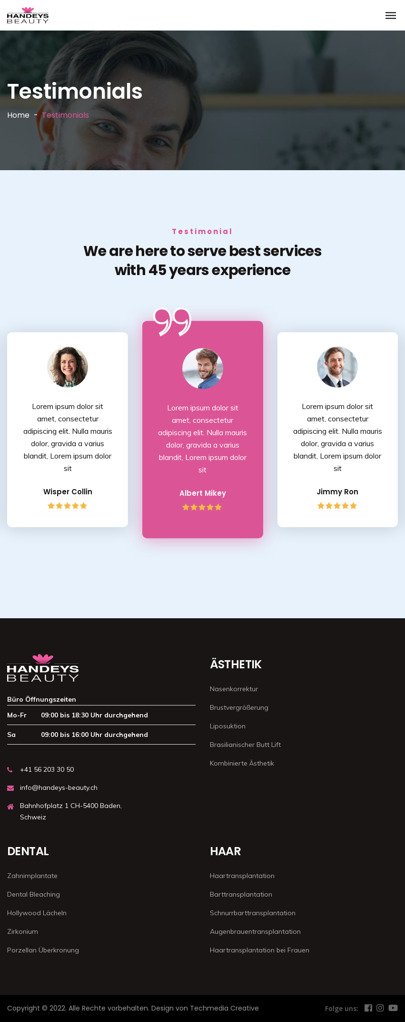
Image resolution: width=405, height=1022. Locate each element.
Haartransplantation (242, 875)
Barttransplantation (241, 894)
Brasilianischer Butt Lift (245, 744)
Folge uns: (341, 1008)
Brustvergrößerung (239, 707)
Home (18, 115)
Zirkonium (22, 931)
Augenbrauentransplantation (255, 931)
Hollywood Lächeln (37, 913)
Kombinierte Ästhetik (242, 763)
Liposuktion (228, 726)
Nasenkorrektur (234, 689)
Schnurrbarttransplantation (253, 913)
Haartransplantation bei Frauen (259, 950)
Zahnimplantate (32, 875)
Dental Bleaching (33, 894)
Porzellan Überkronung (43, 950)
